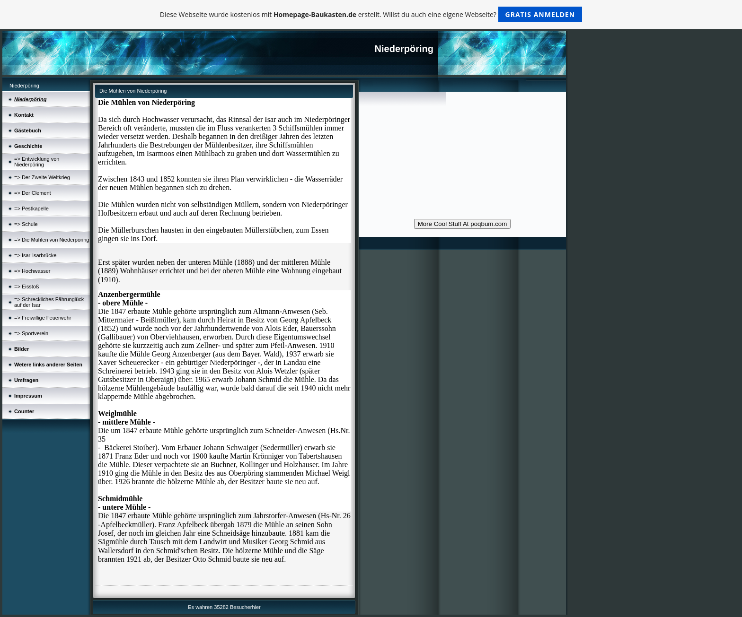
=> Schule (26, 224)
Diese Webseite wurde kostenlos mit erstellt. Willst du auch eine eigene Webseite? (371, 14)
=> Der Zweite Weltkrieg (42, 177)
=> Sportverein (31, 333)
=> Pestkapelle (31, 208)
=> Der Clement (32, 193)
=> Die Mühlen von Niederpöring (51, 240)
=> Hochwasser (32, 271)
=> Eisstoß (26, 286)
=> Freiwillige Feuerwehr (42, 318)
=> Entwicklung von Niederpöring (36, 161)
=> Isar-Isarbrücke (35, 255)
